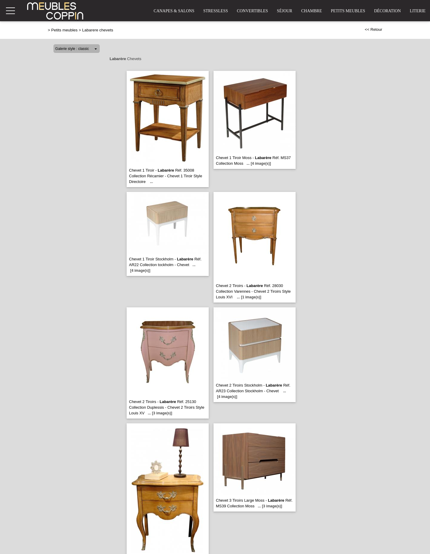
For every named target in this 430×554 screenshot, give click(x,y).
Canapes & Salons (174, 11)
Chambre (311, 11)
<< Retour (373, 29)
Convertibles (252, 11)
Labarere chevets (97, 30)
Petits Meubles (348, 11)
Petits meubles (64, 30)
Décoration (387, 11)
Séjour (284, 11)
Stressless (215, 11)
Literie (418, 11)
